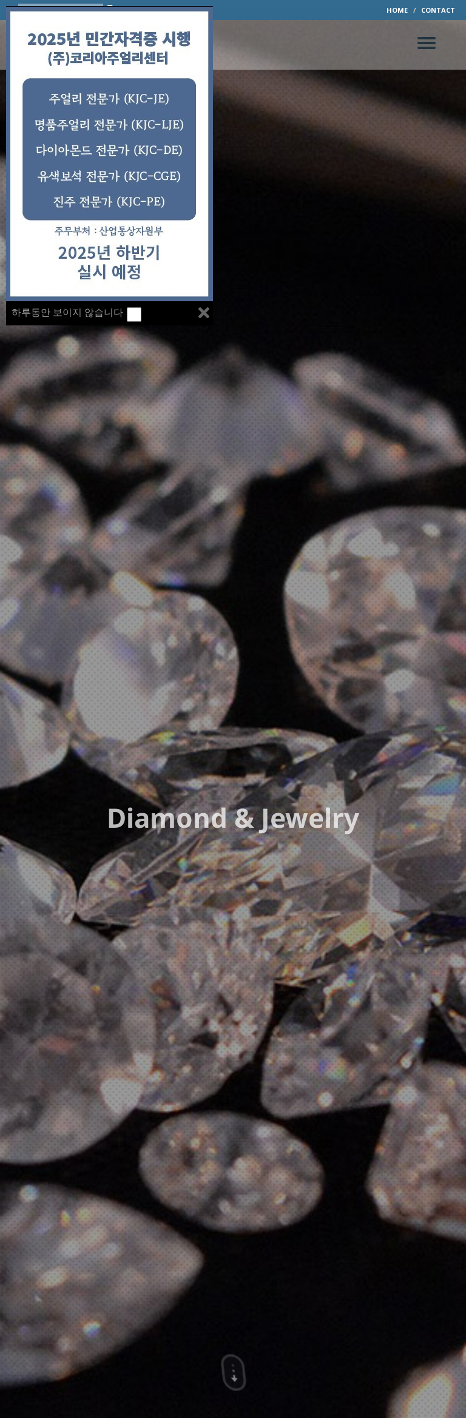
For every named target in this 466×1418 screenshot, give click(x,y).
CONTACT (438, 10)
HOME (397, 10)
